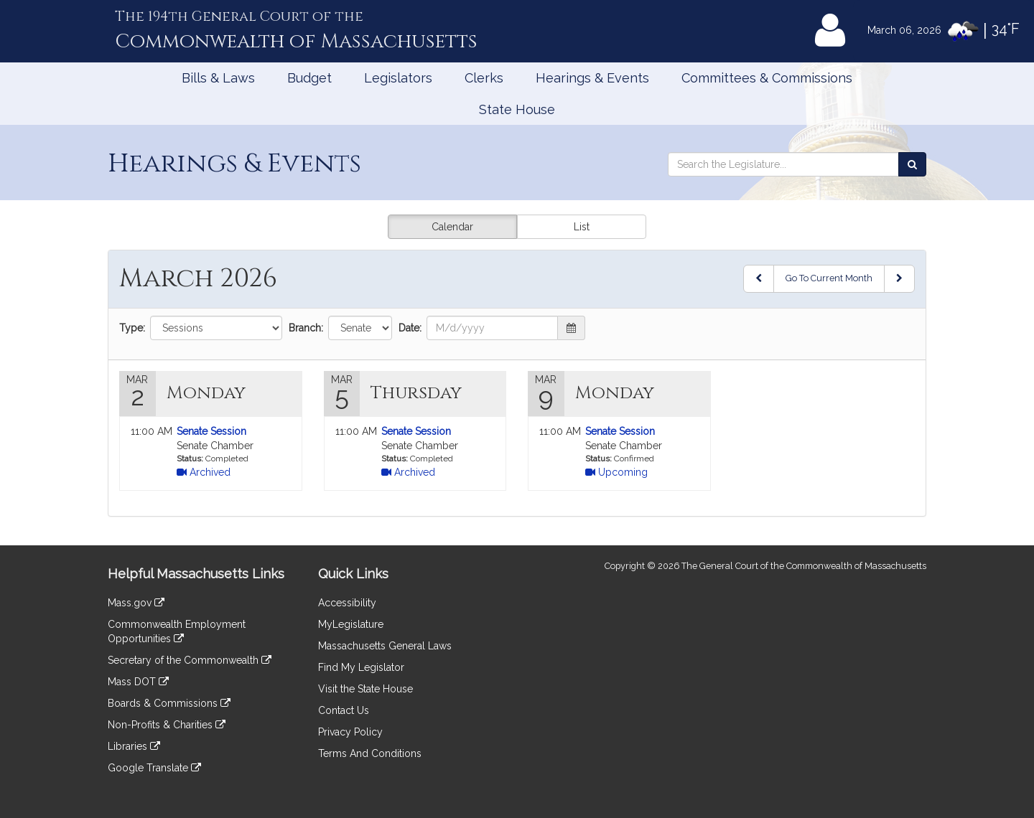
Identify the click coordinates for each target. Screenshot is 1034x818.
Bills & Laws (218, 77)
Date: (410, 328)
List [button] (582, 226)
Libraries (134, 746)
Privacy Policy (350, 732)
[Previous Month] (758, 279)
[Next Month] (899, 279)
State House (517, 109)
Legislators (398, 77)
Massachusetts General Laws (385, 646)
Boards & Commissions (169, 703)
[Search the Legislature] (912, 164)
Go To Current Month (829, 278)
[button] (571, 328)
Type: (132, 328)
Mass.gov (136, 602)
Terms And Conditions (369, 753)
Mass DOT (138, 681)
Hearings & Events (592, 77)
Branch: (306, 328)
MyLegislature (350, 624)
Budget (309, 77)
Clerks (484, 77)
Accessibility (347, 602)
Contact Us (343, 710)
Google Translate (154, 768)
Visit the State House (365, 689)
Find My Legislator (361, 667)
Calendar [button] (452, 226)
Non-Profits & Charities (166, 724)
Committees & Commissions (766, 77)
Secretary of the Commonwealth (189, 660)
